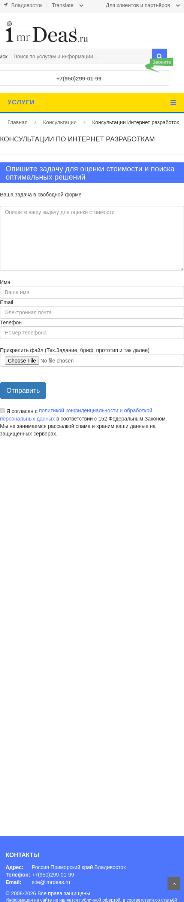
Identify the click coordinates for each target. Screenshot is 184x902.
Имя (5, 282)
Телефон (11, 322)
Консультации (59, 122)
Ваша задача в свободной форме (41, 195)
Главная (17, 122)
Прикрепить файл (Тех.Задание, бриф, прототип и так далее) (75, 350)
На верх (174, 883)
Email (6, 302)
